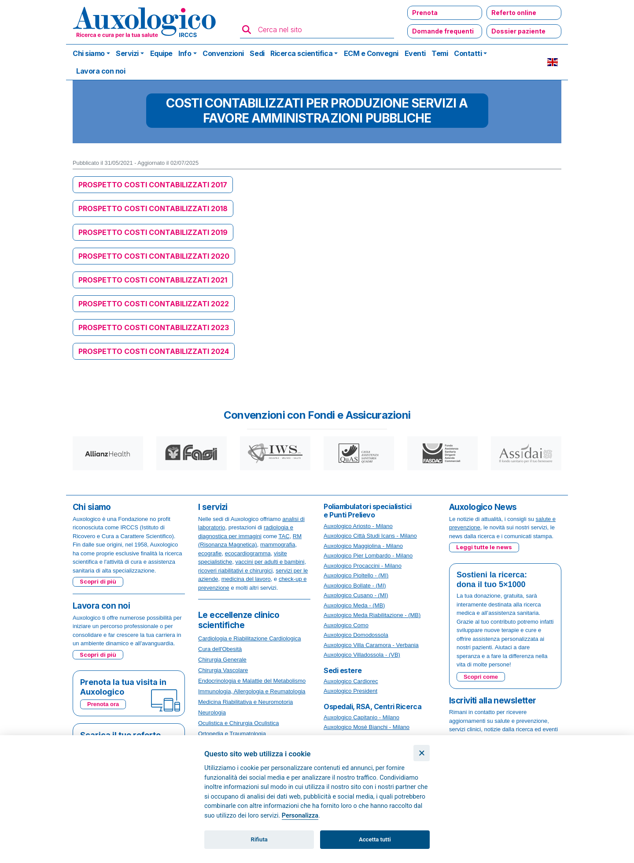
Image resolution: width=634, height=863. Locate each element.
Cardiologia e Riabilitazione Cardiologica (249, 638)
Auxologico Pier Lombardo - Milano (368, 555)
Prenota (425, 12)
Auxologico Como (346, 625)
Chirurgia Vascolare (223, 670)
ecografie (209, 553)
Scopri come (481, 676)
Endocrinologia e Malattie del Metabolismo (252, 680)
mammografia (277, 544)
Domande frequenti (443, 31)
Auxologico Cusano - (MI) (356, 595)
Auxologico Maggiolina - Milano (363, 546)
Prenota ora (103, 704)
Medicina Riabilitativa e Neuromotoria (245, 702)
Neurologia (212, 712)
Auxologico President (350, 691)
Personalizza (300, 815)
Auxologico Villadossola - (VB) (362, 654)
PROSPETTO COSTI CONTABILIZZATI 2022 (153, 303)
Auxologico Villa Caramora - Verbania (371, 645)
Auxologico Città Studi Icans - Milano (370, 535)
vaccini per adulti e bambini (270, 561)
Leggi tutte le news (484, 547)
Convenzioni (223, 53)
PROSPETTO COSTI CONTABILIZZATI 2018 (153, 208)
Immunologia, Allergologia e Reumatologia (252, 691)
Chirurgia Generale (222, 659)
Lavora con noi (100, 71)
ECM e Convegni (371, 53)
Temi (439, 53)
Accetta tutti (375, 839)
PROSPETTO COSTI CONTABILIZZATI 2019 (153, 232)
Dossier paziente (518, 31)
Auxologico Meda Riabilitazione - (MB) (372, 615)
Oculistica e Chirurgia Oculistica (238, 723)
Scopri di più (98, 581)
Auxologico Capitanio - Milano (361, 717)
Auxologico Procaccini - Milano (363, 565)
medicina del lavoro (246, 579)
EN (552, 62)
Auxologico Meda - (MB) (354, 605)
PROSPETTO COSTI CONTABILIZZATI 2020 (153, 256)
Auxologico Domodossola (356, 635)
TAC (284, 536)
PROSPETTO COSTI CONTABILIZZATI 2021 (152, 279)
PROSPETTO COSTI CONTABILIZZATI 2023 (153, 327)
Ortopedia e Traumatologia (232, 733)
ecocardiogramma (248, 553)
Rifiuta (259, 839)
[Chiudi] (421, 753)
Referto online (513, 12)
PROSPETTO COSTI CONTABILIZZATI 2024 (153, 351)
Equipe (161, 53)
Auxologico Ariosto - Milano (358, 526)
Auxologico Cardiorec (351, 681)
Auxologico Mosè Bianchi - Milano (366, 727)
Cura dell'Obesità (220, 649)
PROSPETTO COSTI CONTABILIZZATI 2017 (152, 184)
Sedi (257, 53)
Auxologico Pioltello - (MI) (356, 575)
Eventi (415, 53)
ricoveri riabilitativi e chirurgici (235, 570)
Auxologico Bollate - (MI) (355, 585)
